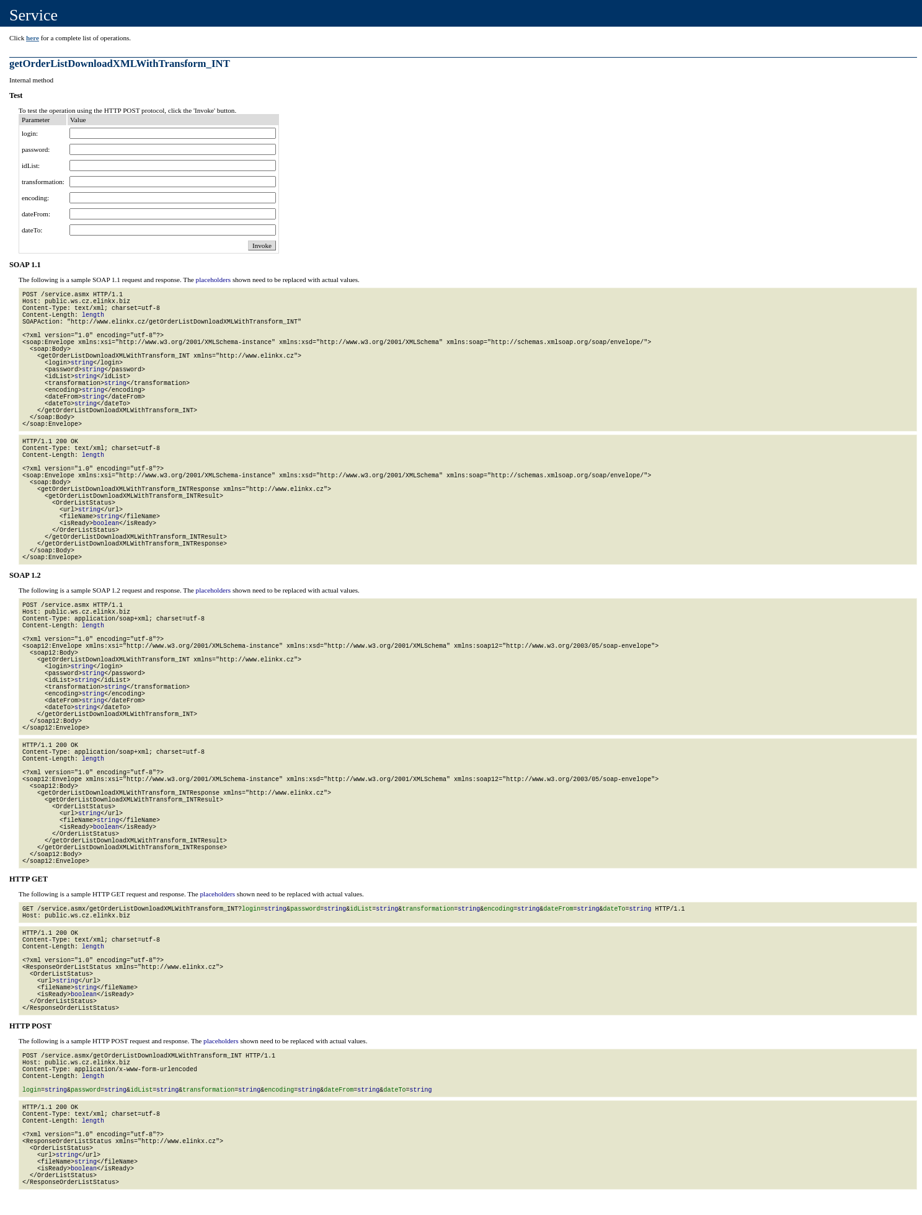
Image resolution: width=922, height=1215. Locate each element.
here (32, 38)
